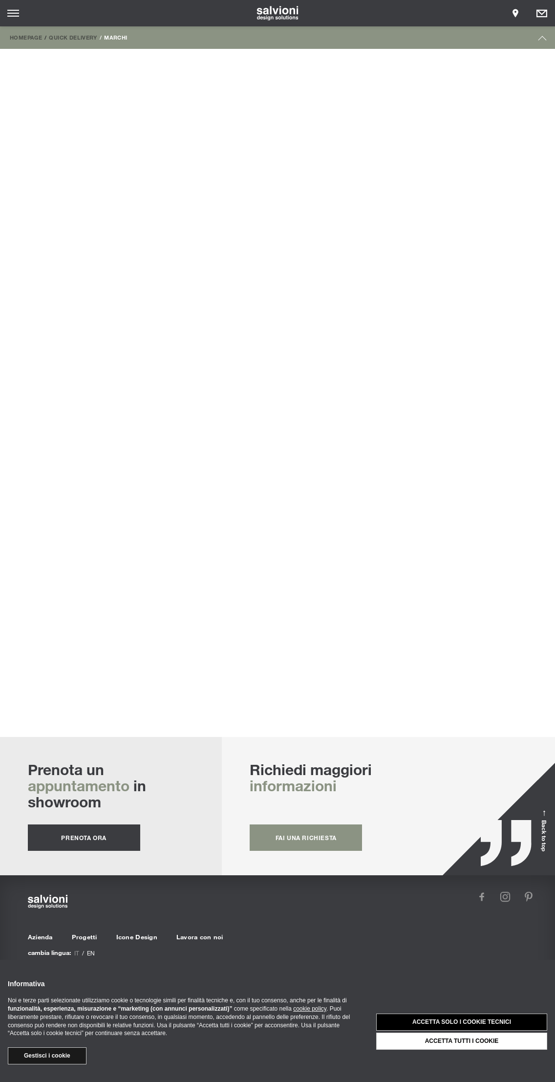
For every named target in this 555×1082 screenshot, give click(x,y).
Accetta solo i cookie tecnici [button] (461, 1021)
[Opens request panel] (542, 13)
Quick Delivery (73, 37)
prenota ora (84, 838)
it (76, 953)
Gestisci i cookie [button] (47, 1055)
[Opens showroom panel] (515, 13)
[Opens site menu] (13, 13)
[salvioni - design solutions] (278, 13)
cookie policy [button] (309, 1008)
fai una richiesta (306, 838)
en (91, 953)
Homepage (26, 37)
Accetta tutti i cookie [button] (462, 1041)
